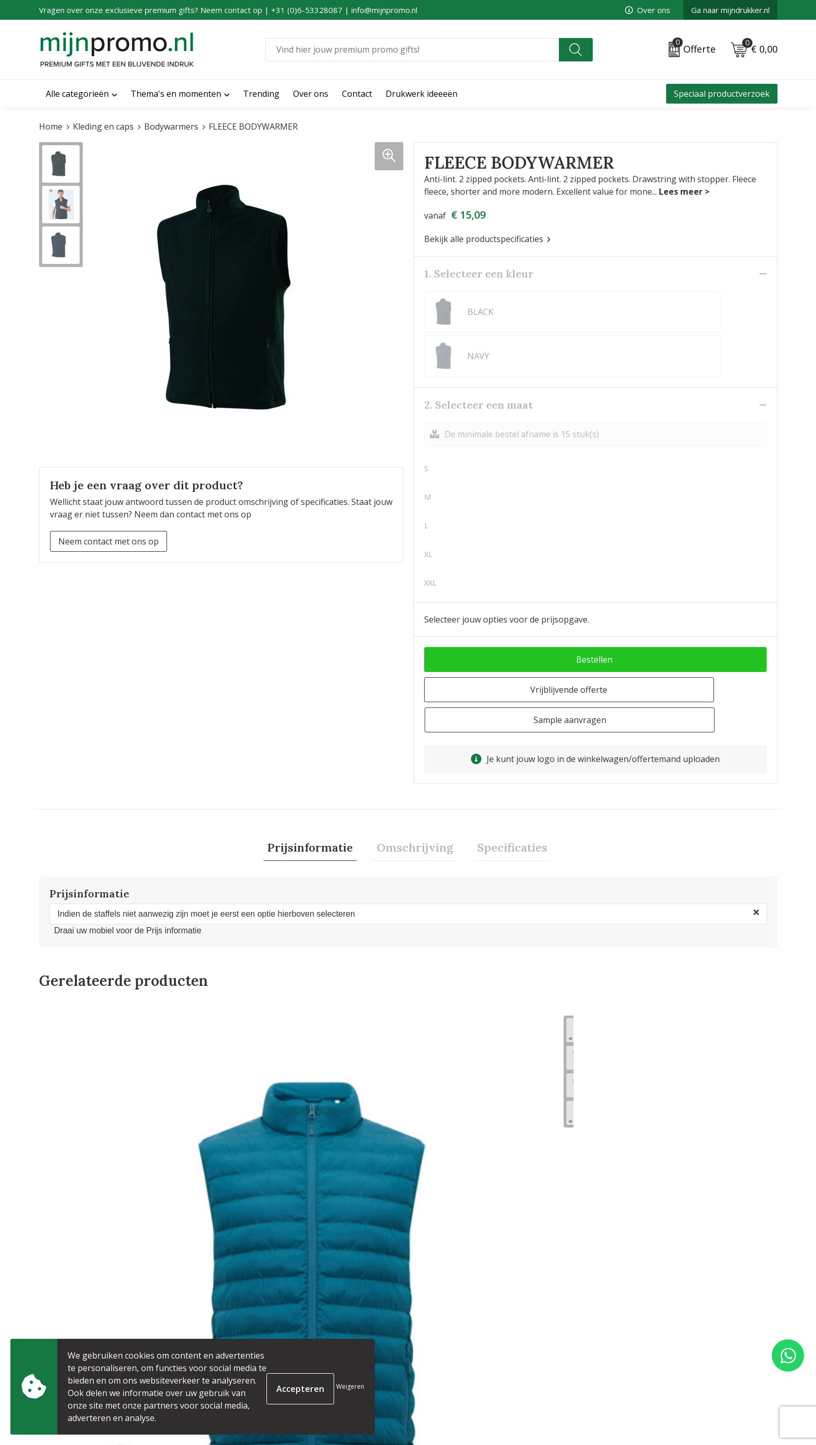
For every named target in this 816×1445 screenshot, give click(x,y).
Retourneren (438, 1366)
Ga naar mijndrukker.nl (730, 10)
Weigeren (350, 1386)
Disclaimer (620, 1366)
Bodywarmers (171, 126)
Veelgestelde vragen (265, 1333)
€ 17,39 (633, 1202)
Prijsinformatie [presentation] (318, 775)
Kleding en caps (103, 126)
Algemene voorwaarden (646, 1316)
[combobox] (412, 49)
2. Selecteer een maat (478, 360)
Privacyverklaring (634, 1349)
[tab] (318, 775)
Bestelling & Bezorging (458, 1333)
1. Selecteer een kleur (478, 273)
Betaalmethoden (445, 1349)
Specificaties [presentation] (504, 775)
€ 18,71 (448, 1202)
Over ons (647, 10)
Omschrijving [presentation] (415, 775)
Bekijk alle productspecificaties (487, 239)
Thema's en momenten (176, 93)
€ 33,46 (79, 1213)
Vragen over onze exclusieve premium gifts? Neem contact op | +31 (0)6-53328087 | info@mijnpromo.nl (228, 10)
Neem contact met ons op (108, 541)
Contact (428, 1316)
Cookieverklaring (633, 1333)
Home (50, 126)
